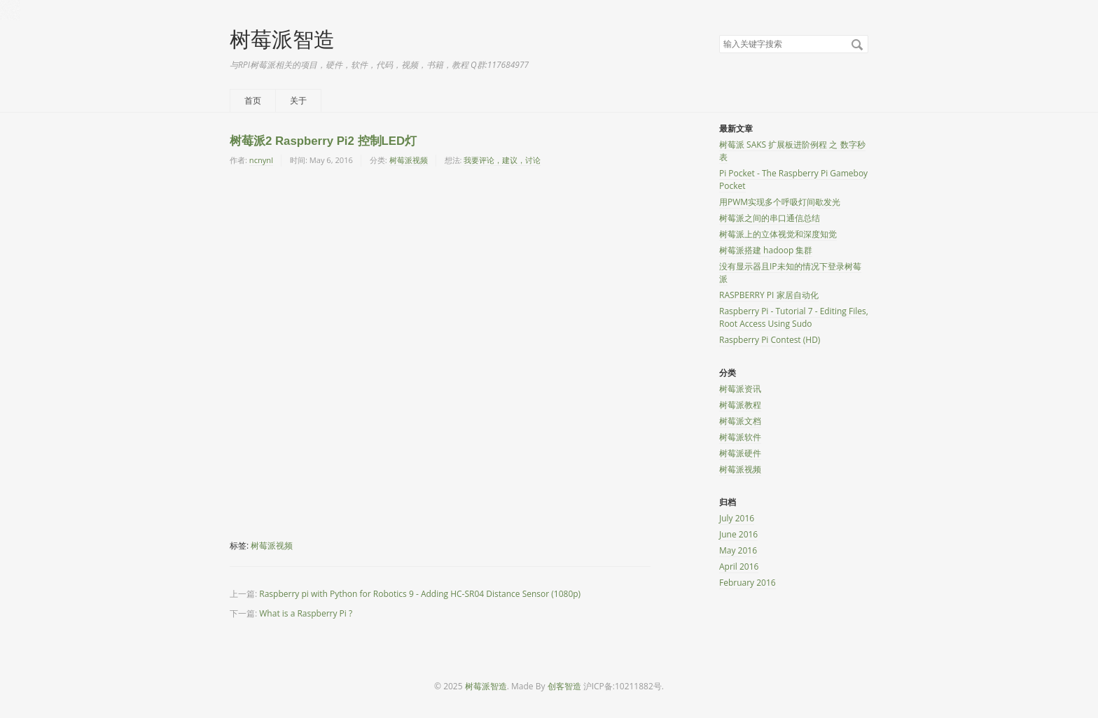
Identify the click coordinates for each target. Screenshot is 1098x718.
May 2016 (738, 550)
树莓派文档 (740, 421)
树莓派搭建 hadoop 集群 (765, 250)
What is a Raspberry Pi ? (305, 613)
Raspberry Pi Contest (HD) (769, 340)
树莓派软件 (740, 437)
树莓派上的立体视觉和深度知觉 (778, 234)
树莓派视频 (408, 160)
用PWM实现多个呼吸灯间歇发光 (779, 202)
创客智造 (564, 686)
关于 (298, 100)
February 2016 (747, 583)
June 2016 (738, 534)
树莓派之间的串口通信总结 (769, 218)
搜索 (857, 44)
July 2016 (736, 518)
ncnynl (261, 160)
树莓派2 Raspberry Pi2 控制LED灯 (323, 141)
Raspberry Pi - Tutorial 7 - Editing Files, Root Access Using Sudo (793, 317)
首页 (252, 100)
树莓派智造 (282, 38)
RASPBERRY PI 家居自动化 (769, 295)
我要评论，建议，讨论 (502, 160)
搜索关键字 (718, 34)
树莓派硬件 (740, 453)
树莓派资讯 (740, 389)
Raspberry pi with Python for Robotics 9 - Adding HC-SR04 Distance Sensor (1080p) (420, 594)
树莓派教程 (740, 405)
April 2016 (738, 566)
